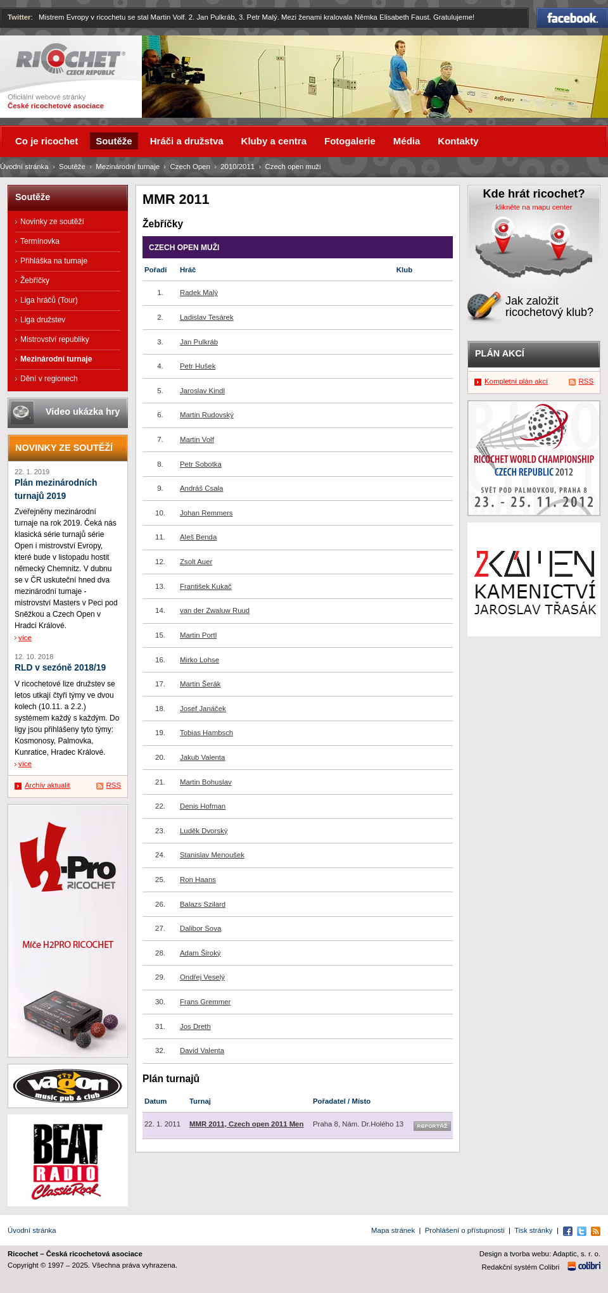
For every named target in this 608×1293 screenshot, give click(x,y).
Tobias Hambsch (206, 732)
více (25, 637)
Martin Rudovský (207, 415)
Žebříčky (34, 280)
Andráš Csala (201, 488)
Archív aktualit (47, 785)
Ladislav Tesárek (207, 317)
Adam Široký (200, 953)
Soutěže (72, 166)
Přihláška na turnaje (53, 260)
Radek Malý (199, 292)
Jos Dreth (195, 1026)
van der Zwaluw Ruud (215, 610)
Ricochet (70, 59)
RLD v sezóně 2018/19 (60, 667)
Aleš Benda (198, 537)
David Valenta (202, 1050)
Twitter (19, 17)
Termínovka (40, 241)
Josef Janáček (203, 708)
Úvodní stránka (24, 166)
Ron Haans (198, 879)
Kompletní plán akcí (516, 381)
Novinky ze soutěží (52, 221)
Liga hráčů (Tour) (49, 300)
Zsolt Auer (196, 561)
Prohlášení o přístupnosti (465, 1230)
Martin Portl (198, 635)
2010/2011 (237, 166)
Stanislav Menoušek (212, 855)
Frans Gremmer (205, 1002)
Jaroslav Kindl (202, 390)
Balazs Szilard (202, 904)
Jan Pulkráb (199, 342)
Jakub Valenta (202, 757)
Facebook (572, 18)
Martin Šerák (200, 684)
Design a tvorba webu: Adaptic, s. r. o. (539, 1254)
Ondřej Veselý (202, 977)
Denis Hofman (202, 806)
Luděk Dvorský (203, 831)
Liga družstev (42, 319)
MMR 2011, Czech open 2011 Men (246, 1124)
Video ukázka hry (83, 412)
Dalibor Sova (200, 928)
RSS (113, 785)
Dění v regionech (49, 378)
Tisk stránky (533, 1230)
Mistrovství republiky (54, 339)
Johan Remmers (206, 513)
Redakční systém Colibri (521, 1267)
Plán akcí (499, 353)
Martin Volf (197, 439)
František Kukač (206, 586)
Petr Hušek (197, 366)
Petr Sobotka (201, 464)
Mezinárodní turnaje (128, 166)
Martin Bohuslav (206, 782)
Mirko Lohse (199, 660)
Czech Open (190, 166)
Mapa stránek (393, 1230)
